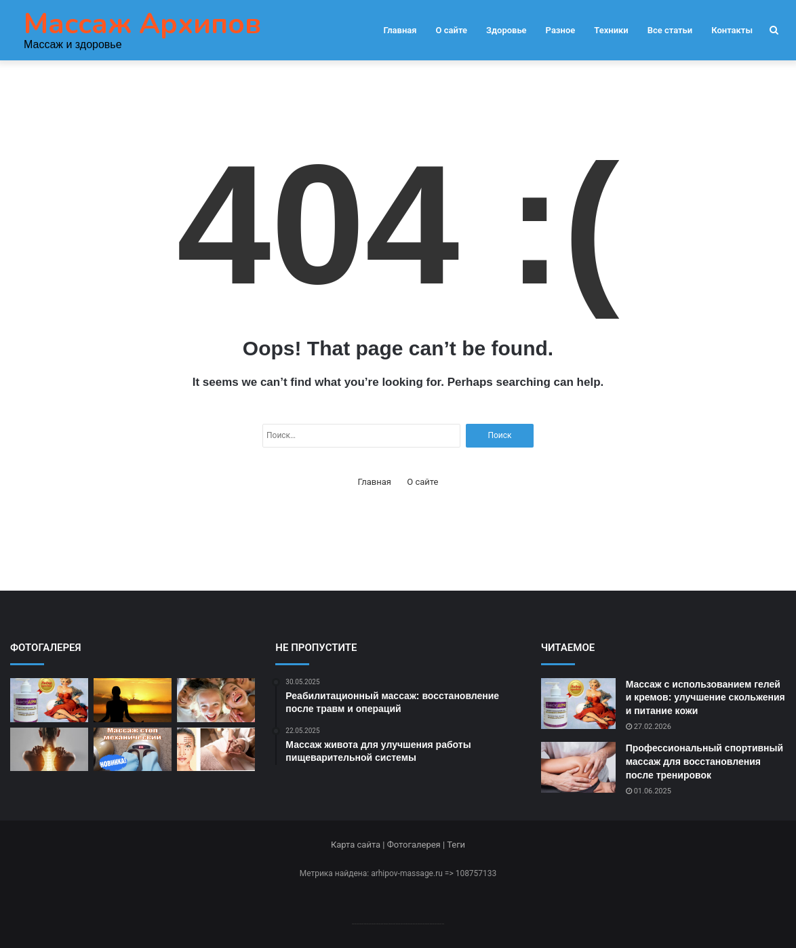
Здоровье (506, 30)
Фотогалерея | (417, 845)
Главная (399, 30)
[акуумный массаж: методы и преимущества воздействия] (133, 700)
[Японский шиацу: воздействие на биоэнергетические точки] (216, 750)
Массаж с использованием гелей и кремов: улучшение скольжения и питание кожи (705, 697)
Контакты (732, 30)
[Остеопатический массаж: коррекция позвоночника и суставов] (49, 750)
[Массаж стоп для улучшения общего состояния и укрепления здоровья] (133, 750)
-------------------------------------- (398, 923)
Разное (561, 30)
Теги (456, 845)
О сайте (451, 30)
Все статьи (670, 30)
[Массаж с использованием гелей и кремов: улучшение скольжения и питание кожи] (49, 700)
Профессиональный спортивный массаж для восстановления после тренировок (704, 761)
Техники (611, 30)
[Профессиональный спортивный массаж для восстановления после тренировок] (578, 767)
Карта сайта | (359, 845)
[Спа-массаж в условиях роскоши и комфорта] (216, 700)
